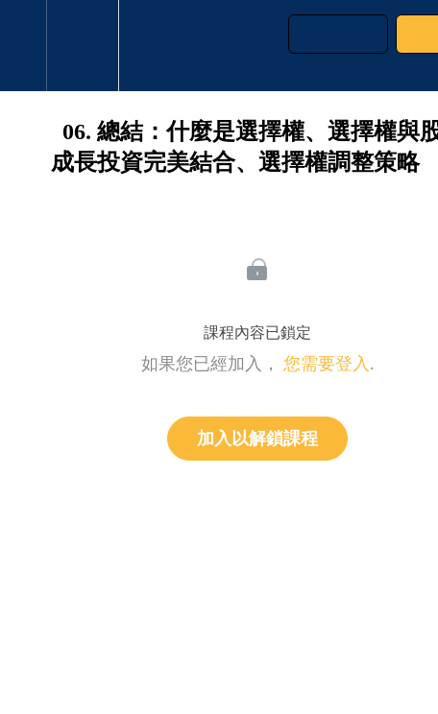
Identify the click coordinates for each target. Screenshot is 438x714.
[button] (23, 45)
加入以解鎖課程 (257, 438)
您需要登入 (326, 363)
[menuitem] (82, 45)
